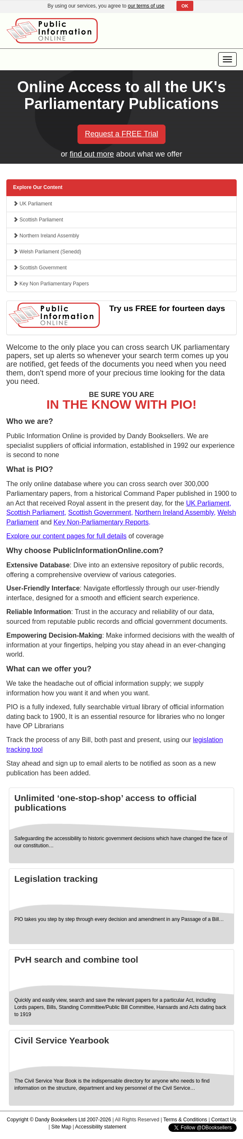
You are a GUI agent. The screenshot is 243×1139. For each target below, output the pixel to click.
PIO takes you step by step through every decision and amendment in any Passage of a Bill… (119, 919)
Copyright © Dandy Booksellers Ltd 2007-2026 (59, 1120)
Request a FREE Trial (121, 134)
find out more (92, 154)
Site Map (61, 1127)
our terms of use (146, 6)
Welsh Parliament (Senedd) (47, 252)
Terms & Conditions (185, 1120)
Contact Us (223, 1120)
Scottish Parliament (38, 220)
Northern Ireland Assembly (46, 236)
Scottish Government (40, 268)
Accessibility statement (100, 1127)
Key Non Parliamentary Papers (51, 284)
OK (185, 5)
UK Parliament (32, 204)
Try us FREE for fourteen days (167, 308)
